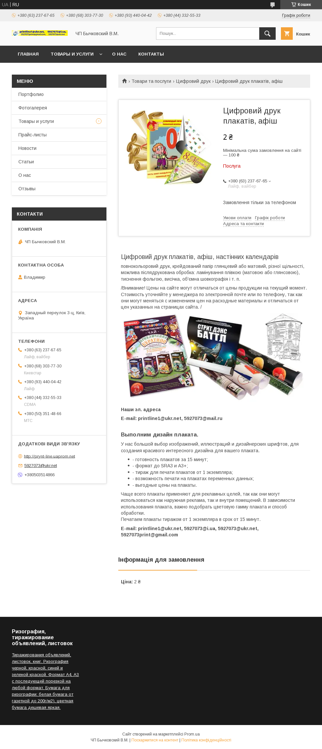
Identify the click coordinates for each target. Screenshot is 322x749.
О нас (119, 54)
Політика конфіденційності (206, 740)
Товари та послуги (151, 81)
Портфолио (31, 94)
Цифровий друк (193, 81)
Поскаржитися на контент (154, 740)
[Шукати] (267, 33)
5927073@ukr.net (40, 465)
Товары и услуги (72, 54)
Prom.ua (192, 734)
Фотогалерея (32, 107)
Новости (27, 148)
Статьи (26, 161)
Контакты (151, 54)
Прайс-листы (32, 134)
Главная (28, 54)
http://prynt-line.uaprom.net (49, 456)
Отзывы (26, 188)
